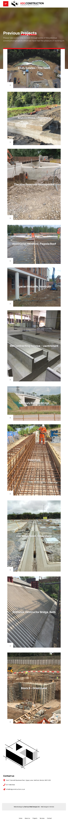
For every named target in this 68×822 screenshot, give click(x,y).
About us (27, 818)
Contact (49, 818)
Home (20, 818)
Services (42, 818)
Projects (35, 818)
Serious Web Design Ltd (31, 807)
